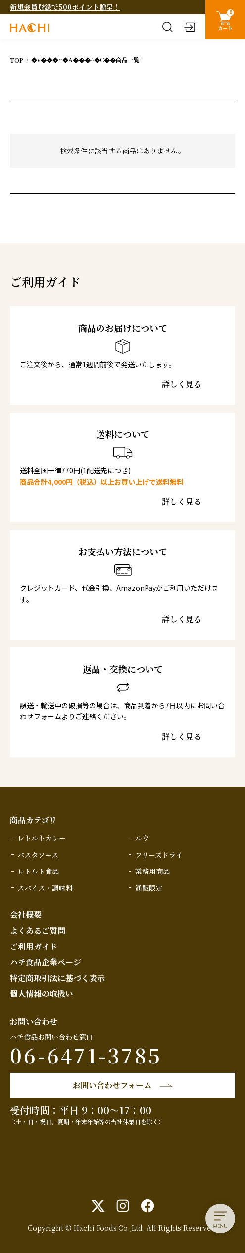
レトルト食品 (38, 871)
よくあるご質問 (37, 930)
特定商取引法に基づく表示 (57, 978)
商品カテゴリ (33, 820)
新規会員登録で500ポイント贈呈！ (65, 7)
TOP (16, 60)
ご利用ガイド (33, 946)
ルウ (142, 838)
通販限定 (149, 887)
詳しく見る (181, 384)
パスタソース (37, 854)
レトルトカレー (41, 838)
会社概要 (26, 914)
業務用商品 (152, 871)
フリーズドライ (159, 854)
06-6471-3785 (86, 1055)
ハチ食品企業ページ (45, 962)
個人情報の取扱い (41, 993)
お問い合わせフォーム (112, 1085)
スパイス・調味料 (45, 887)
